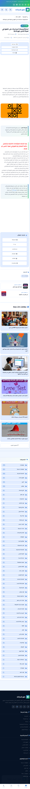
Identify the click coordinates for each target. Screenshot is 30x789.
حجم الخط (14, 44)
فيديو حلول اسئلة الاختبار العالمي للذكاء (17, 438)
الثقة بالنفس (26, 745)
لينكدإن (14, 258)
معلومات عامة (26, 773)
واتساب (14, 249)
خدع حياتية (27, 753)
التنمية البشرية (26, 739)
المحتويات (14, 47)
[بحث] (10, 9)
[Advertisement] (15, 71)
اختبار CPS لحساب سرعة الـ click (20, 417)
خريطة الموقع (26, 729)
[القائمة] (2, 9)
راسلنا (27, 721)
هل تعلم (27, 768)
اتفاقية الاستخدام (25, 727)
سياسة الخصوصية (25, 724)
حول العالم (26, 776)
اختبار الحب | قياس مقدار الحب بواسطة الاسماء (15, 395)
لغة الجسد (26, 750)
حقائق (27, 771)
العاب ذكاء (24, 25)
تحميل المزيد (15, 445)
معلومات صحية (25, 762)
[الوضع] (6, 9)
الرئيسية (27, 716)
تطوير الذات (26, 742)
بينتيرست (15, 263)
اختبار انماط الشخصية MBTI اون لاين (18, 327)
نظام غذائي (26, 765)
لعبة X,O (14, 190)
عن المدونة (26, 719)
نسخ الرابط (15, 50)
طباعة (15, 52)
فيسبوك (14, 239)
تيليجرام (14, 253)
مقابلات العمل (26, 747)
